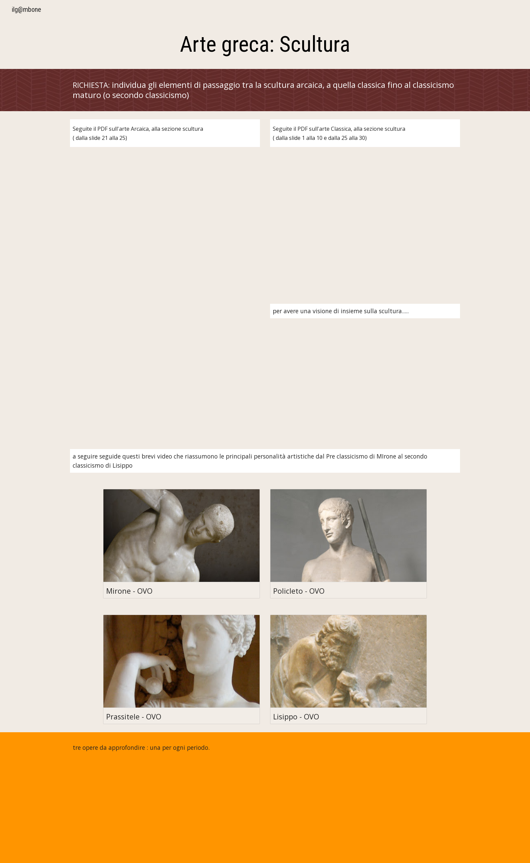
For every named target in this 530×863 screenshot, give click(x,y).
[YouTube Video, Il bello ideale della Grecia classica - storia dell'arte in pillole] (165, 368)
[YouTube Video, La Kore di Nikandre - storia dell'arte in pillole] (131, 813)
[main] (265, 44)
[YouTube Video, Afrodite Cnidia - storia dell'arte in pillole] (398, 813)
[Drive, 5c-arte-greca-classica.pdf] (365, 217)
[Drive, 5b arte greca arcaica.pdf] (165, 217)
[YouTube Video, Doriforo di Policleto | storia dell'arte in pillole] (265, 813)
